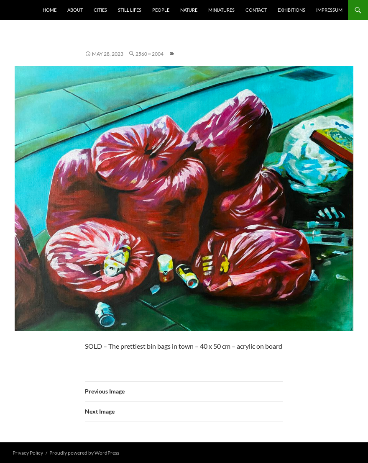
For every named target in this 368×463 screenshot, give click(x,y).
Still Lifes (129, 10)
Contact (256, 10)
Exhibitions (291, 10)
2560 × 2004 (149, 54)
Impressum (329, 10)
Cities (100, 10)
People (160, 10)
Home (49, 10)
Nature (188, 10)
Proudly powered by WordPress (84, 453)
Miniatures (221, 10)
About (75, 10)
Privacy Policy (28, 453)
